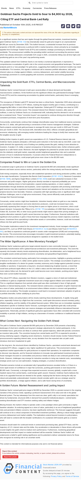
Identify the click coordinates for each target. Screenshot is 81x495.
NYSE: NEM (5, 179)
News (11, 8)
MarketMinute (10, 27)
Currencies (37, 8)
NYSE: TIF (40, 209)
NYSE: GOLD (57, 176)
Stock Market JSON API (52, 465)
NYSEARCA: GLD (40, 229)
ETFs (18, 8)
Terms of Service (72, 476)
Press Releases (50, 8)
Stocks (4, 8)
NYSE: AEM (42, 179)
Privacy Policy (56, 476)
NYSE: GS (22, 42)
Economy (26, 8)
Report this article (10, 457)
